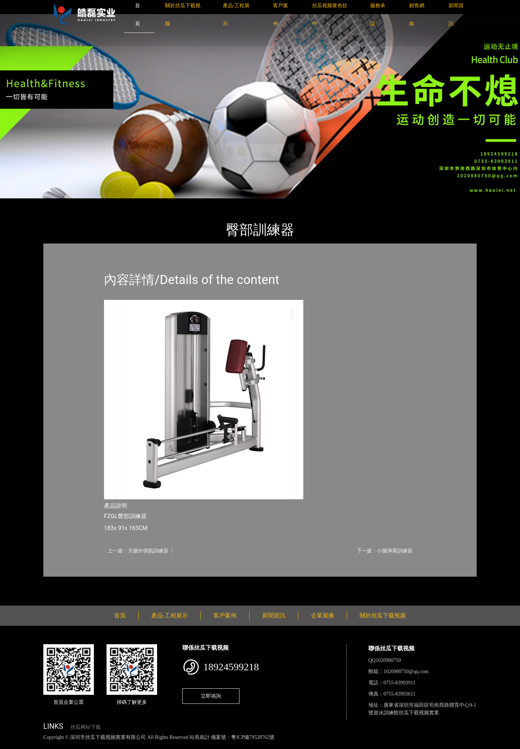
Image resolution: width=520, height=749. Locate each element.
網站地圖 (11, 745)
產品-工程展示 (87, 203)
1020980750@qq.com (406, 671)
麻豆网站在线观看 (166, 745)
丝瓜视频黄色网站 (88, 745)
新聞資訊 (273, 615)
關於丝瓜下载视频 (383, 615)
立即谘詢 (211, 696)
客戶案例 (225, 615)
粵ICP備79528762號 (252, 737)
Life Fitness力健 (131, 203)
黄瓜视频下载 (127, 745)
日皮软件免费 (300, 745)
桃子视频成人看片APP (413, 745)
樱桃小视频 (331, 745)
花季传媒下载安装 (211, 745)
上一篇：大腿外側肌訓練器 (138, 550)
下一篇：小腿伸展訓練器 (384, 550)
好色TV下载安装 (365, 745)
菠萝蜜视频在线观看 (258, 745)
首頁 (56, 203)
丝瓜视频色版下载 (43, 745)
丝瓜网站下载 (85, 727)
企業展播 (322, 615)
